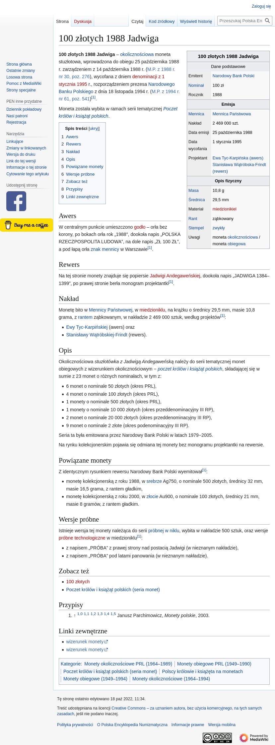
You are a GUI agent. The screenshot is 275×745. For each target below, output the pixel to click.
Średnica (196, 200)
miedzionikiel (225, 209)
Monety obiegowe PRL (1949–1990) (214, 663)
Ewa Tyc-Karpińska (230, 158)
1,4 (106, 614)
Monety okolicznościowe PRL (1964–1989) (128, 663)
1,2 (93, 614)
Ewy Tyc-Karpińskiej (86, 327)
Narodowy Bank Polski (233, 76)
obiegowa (236, 244)
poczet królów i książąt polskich (190, 369)
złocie (152, 496)
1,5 (113, 614)
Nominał (196, 85)
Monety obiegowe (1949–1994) (95, 678)
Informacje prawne (188, 724)
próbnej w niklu (163, 530)
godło (139, 227)
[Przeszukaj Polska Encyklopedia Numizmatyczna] (244, 21)
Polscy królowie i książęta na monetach (202, 671)
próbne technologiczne (82, 538)
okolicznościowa (243, 237)
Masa (193, 190)
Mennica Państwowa (232, 114)
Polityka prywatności (75, 724)
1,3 (100, 614)
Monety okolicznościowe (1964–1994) (171, 678)
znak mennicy (105, 249)
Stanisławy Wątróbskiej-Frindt (96, 334)
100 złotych (78, 581)
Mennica (196, 114)
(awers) (256, 158)
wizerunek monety (84, 641)
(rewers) (220, 171)
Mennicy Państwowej (110, 310)
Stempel (196, 228)
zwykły (219, 228)
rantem (85, 317)
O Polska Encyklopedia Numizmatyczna (132, 724)
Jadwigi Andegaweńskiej (175, 275)
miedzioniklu (152, 310)
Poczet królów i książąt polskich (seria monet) (113, 589)
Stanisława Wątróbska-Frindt (239, 164)
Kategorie (71, 663)
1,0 (80, 614)
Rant (192, 218)
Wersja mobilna (222, 724)
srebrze (154, 481)
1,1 (86, 614)
